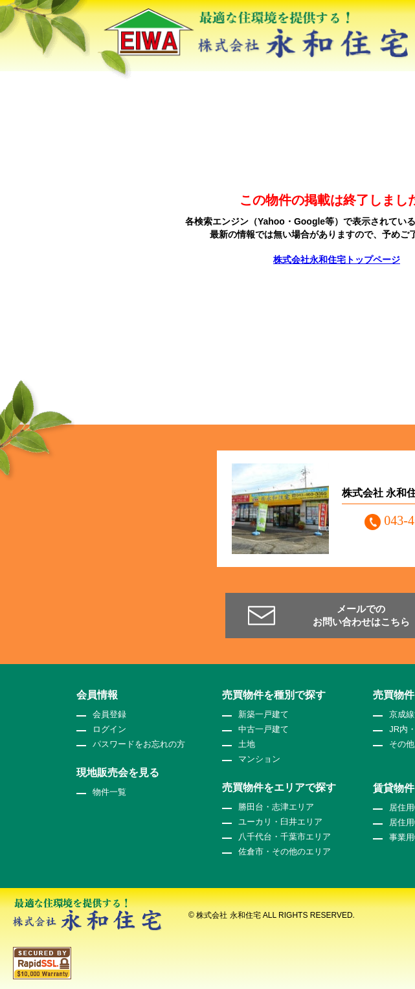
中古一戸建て (263, 729)
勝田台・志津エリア (276, 807)
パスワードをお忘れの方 (139, 744)
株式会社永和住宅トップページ (336, 259)
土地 (246, 744)
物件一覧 (109, 792)
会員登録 (109, 714)
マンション (259, 759)
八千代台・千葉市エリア (284, 836)
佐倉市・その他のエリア (284, 851)
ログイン (109, 729)
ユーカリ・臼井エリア (280, 822)
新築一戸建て (263, 714)
